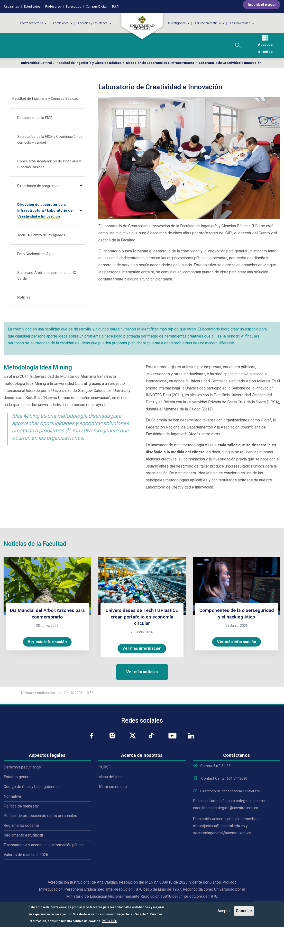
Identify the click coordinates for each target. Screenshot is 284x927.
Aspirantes (11, 6)
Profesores (53, 6)
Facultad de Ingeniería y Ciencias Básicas (88, 63)
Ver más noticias (142, 671)
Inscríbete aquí (261, 4)
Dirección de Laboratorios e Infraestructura (160, 63)
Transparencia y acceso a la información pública (44, 845)
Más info (109, 920)
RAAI (115, 6)
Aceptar (224, 910)
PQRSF (104, 767)
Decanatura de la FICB (35, 118)
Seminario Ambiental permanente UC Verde (46, 275)
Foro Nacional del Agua (36, 254)
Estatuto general (17, 777)
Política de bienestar (21, 806)
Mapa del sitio (110, 777)
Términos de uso (112, 786)
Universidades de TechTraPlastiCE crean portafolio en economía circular (142, 617)
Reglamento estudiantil (23, 835)
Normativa (12, 796)
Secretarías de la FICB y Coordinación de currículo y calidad (49, 139)
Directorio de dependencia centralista (226, 791)
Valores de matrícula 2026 (26, 854)
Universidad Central (36, 63)
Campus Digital (96, 6)
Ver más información (47, 641)
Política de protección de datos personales (40, 815)
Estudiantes (32, 6)
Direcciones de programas (38, 186)
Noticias (23, 297)
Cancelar (244, 911)
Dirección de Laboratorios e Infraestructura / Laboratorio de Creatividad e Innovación (45, 210)
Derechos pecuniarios (22, 767)
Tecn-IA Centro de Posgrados (41, 235)
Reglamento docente (21, 825)
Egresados (73, 6)
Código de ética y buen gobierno (31, 786)
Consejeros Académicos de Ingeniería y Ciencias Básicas (49, 164)
